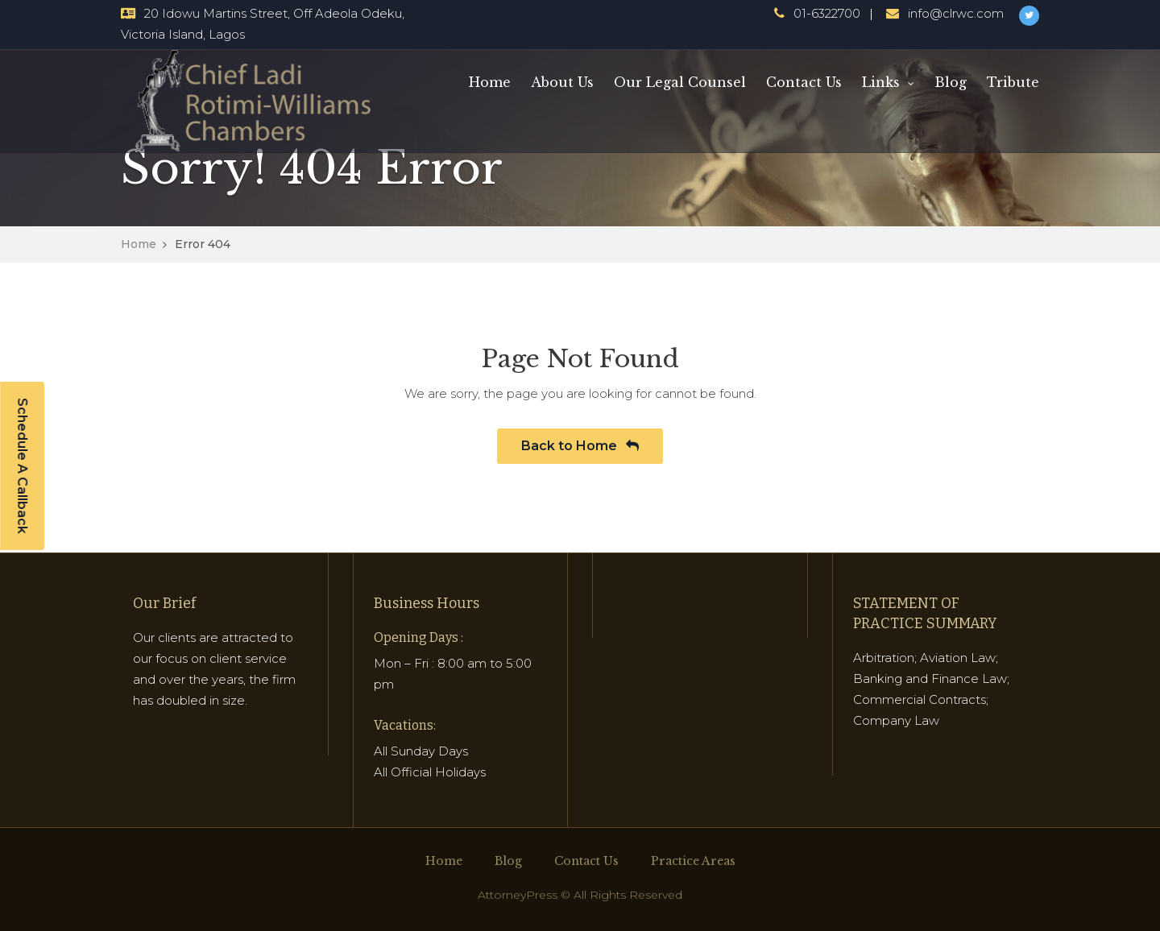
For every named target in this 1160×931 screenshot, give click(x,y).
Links (881, 82)
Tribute (1013, 82)
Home (490, 82)
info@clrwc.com (956, 13)
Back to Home (580, 445)
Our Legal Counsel (680, 82)
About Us (562, 82)
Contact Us (804, 82)
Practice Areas (693, 861)
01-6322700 (826, 13)
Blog (950, 82)
